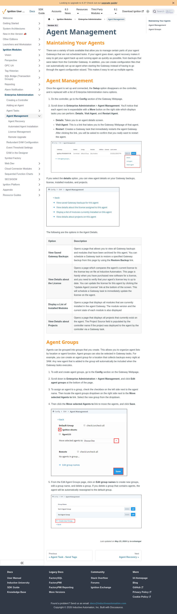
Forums (95, 582)
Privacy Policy (142, 592)
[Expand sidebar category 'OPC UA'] (39, 65)
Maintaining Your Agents (160, 21)
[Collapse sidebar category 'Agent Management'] (39, 116)
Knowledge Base (16, 592)
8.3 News (68, 11)
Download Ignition (133, 11)
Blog (135, 582)
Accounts (56, 11)
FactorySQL (55, 578)
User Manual (14, 578)
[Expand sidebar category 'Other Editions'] (39, 39)
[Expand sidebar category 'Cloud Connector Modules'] (39, 168)
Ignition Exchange (101, 587)
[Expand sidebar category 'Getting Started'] (39, 23)
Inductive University (18, 582)
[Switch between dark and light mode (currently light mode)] (147, 11)
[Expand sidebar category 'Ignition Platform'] (39, 184)
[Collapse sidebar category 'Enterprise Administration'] (39, 95)
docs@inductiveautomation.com (108, 603)
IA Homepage (140, 578)
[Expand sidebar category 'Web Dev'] (39, 163)
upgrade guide (109, 3)
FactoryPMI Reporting (61, 587)
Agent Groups (155, 29)
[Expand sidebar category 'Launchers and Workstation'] (39, 44)
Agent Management (157, 25)
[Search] (163, 11)
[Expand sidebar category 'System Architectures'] (39, 28)
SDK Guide (41, 11)
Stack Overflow (99, 578)
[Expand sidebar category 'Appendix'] (39, 190)
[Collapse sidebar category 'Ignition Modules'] (39, 49)
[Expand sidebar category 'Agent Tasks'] (39, 110)
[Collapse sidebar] (22, 563)
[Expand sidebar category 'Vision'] (39, 55)
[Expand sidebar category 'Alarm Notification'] (39, 89)
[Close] (173, 3)
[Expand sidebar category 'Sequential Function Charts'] (39, 174)
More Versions (57, 592)
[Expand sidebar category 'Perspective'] (39, 60)
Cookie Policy (142, 597)
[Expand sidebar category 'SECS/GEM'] (39, 179)
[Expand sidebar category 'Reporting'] (39, 84)
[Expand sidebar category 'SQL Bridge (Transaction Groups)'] (39, 77)
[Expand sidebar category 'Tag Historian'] (39, 71)
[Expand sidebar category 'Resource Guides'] (39, 195)
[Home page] (49, 19)
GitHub (138, 587)
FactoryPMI (55, 582)
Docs (32, 11)
